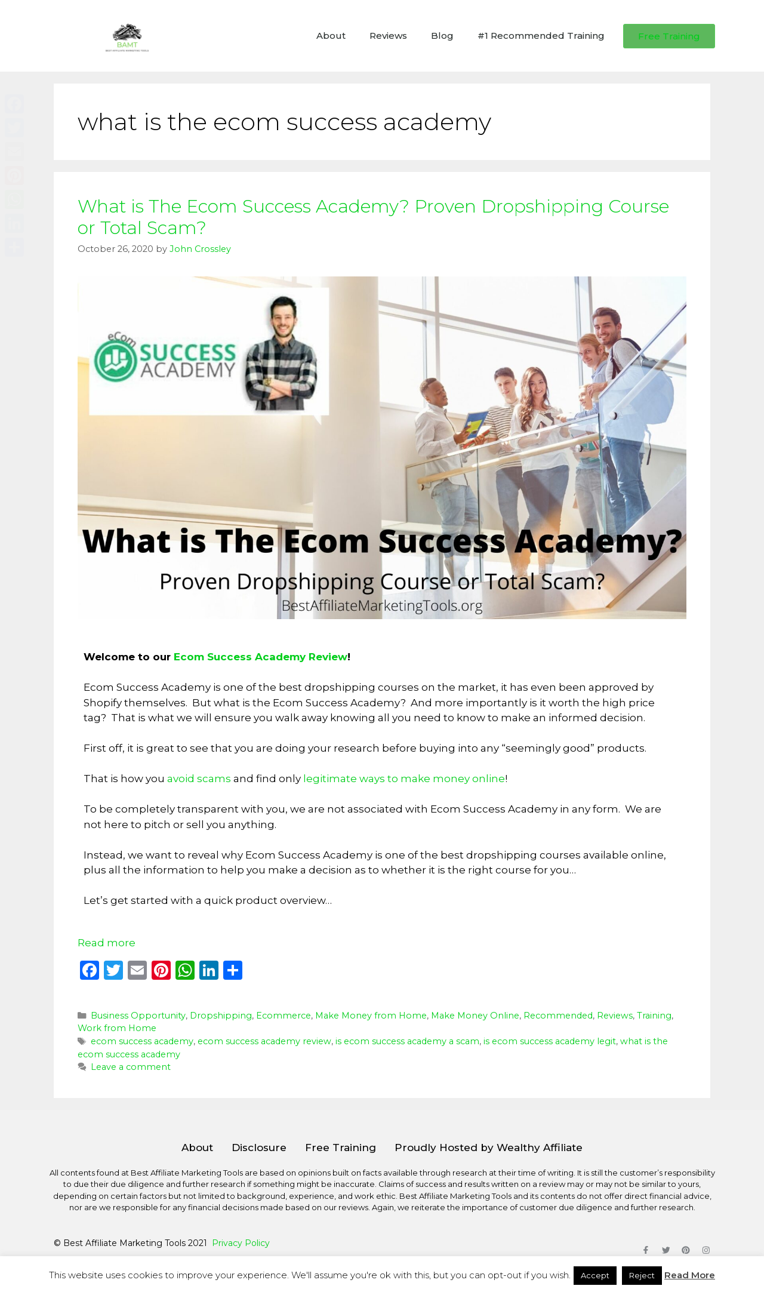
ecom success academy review (264, 1041)
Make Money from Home (371, 1015)
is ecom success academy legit (549, 1041)
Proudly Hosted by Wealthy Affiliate (489, 1147)
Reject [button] (642, 1275)
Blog (442, 35)
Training (654, 1015)
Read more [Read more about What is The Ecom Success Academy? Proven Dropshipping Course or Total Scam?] (106, 943)
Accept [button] (595, 1275)
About (331, 35)
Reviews (388, 35)
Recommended (558, 1015)
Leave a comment (131, 1067)
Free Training (340, 1147)
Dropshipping (221, 1015)
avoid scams (199, 779)
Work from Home (117, 1028)
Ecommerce (283, 1015)
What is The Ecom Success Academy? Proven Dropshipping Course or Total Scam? (373, 217)
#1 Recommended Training (541, 35)
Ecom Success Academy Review (260, 657)
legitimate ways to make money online (404, 779)
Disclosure (259, 1147)
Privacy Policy (241, 1243)
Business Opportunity (138, 1015)
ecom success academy (142, 1041)
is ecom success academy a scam (407, 1041)
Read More (689, 1275)
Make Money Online (475, 1015)
